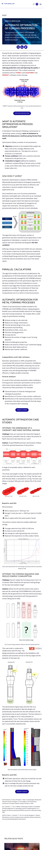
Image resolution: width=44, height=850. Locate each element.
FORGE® (19, 73)
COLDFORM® (29, 73)
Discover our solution (22, 113)
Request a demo (22, 410)
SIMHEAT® (6, 75)
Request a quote (22, 791)
